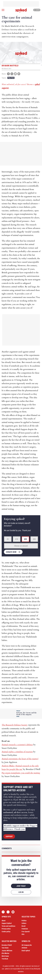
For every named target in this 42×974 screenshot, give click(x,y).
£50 (34, 539)
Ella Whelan (5, 953)
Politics (11, 78)
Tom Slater (5, 948)
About (3, 920)
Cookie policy (6, 931)
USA (23, 934)
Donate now (11, 552)
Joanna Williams (7, 950)
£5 (8, 539)
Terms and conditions (8, 926)
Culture (24, 923)
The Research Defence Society (15, 725)
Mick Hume (5, 956)
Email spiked (26, 950)
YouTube (13, 911)
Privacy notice (6, 929)
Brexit (23, 926)
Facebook (3, 911)
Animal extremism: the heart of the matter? (20, 758)
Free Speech (26, 931)
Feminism (25, 929)
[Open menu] (3, 10)
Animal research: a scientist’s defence (17, 744)
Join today (21, 886)
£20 (25, 539)
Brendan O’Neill (7, 945)
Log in (36, 10)
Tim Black (5, 959)
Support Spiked (7, 923)
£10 (16, 539)
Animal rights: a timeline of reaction (17, 751)
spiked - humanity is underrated (21, 10)
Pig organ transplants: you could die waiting (21, 772)
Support (9, 836)
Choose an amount (21, 546)
